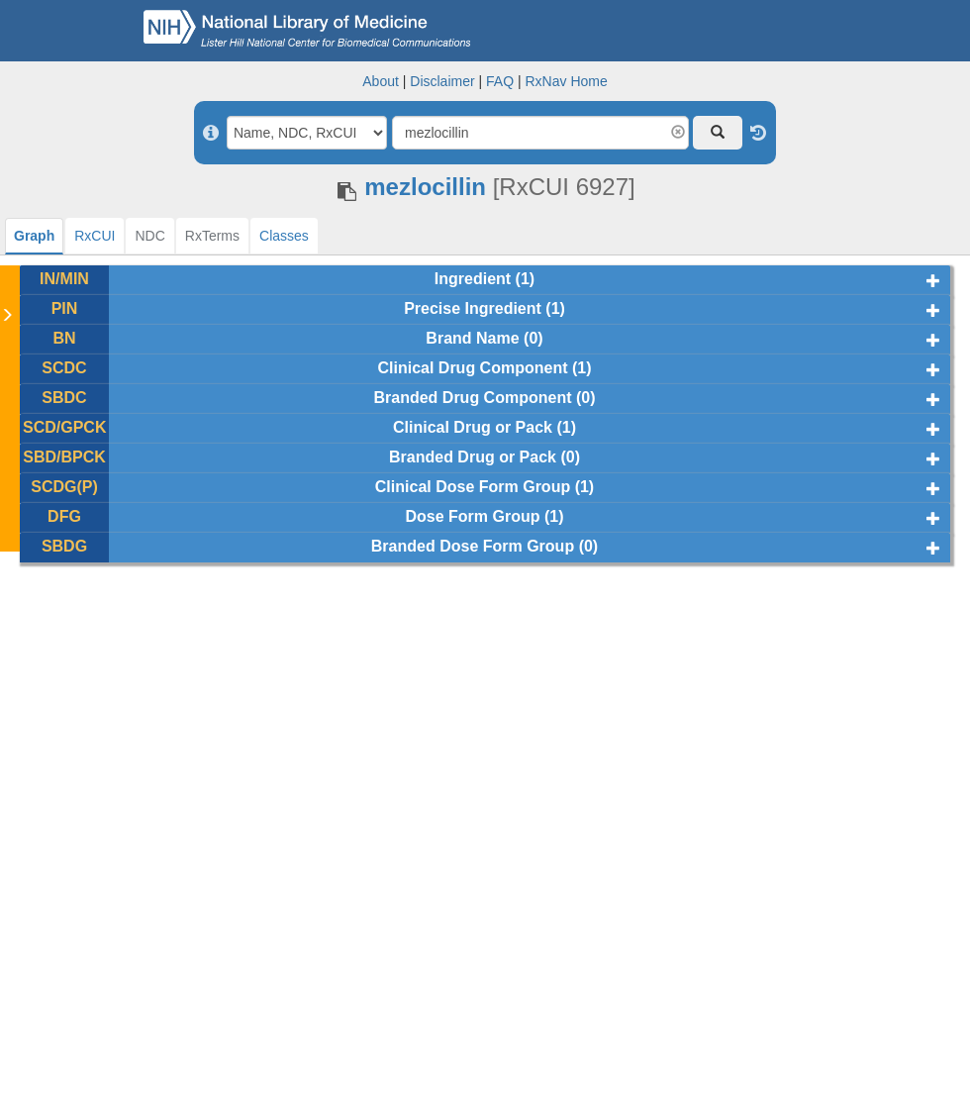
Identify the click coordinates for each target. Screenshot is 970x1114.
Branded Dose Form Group (472, 546)
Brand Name (472, 338)
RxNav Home (566, 81)
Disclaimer (442, 81)
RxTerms (212, 236)
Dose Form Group (472, 516)
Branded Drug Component (472, 397)
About (380, 81)
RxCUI (94, 236)
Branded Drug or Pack (472, 457)
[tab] (34, 236)
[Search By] (307, 133)
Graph (34, 236)
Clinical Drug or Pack (472, 427)
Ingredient (473, 278)
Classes (284, 236)
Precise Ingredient (472, 308)
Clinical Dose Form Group (472, 486)
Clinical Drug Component (472, 367)
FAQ (500, 81)
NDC (149, 236)
